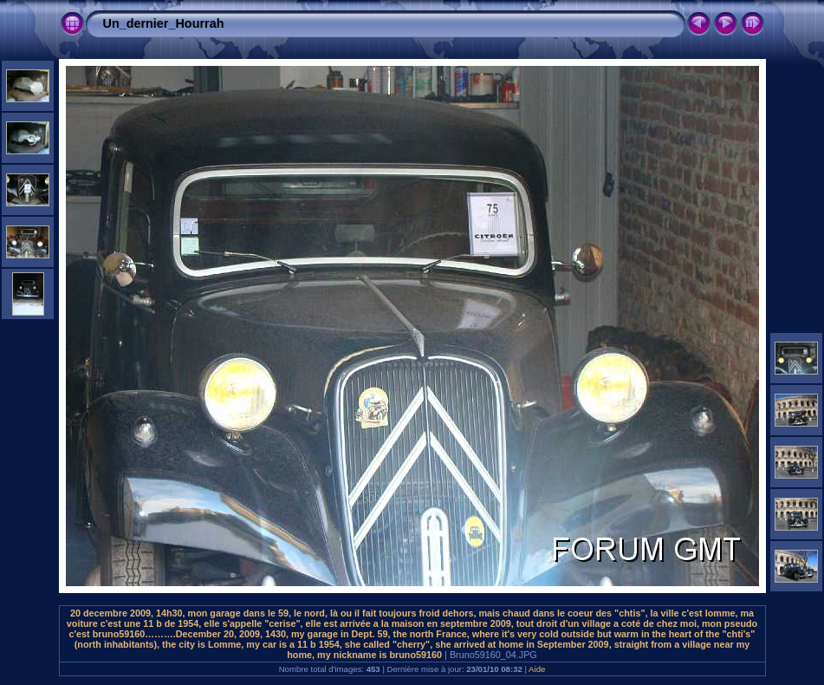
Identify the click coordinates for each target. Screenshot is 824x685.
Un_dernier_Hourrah (163, 23)
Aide (537, 669)
